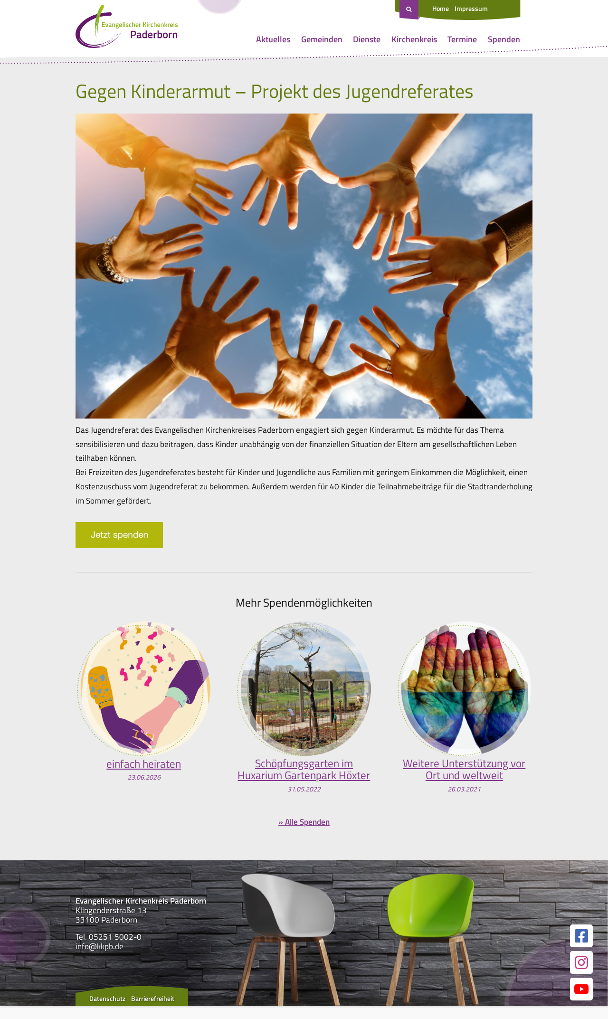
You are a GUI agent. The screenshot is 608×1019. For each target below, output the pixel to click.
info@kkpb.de (100, 959)
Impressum (471, 8)
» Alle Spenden (304, 835)
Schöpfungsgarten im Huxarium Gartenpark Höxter (304, 776)
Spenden (504, 39)
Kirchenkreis (414, 39)
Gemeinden (321, 39)
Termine (462, 39)
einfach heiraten (143, 763)
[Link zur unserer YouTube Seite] (581, 1001)
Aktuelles (273, 39)
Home (440, 8)
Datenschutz (107, 1011)
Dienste (366, 39)
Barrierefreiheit (152, 1011)
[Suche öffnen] (409, 10)
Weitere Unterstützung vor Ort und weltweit (464, 769)
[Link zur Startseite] (127, 28)
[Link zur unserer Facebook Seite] (581, 948)
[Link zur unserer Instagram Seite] (581, 975)
